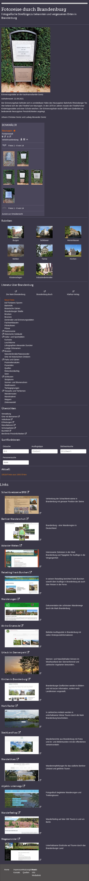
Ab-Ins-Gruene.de (10, 625)
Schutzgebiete (7, 428)
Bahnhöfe (8, 305)
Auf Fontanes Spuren (13, 303)
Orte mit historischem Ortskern (17, 357)
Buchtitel (5, 431)
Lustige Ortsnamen (12, 348)
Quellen (7, 368)
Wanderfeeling (9, 812)
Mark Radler (8, 706)
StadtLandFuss (9, 732)
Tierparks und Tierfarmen (15, 391)
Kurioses (8, 340)
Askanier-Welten (10, 545)
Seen (6, 374)
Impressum (18, 870)
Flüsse (7, 328)
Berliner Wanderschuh (13, 519)
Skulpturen (9, 379)
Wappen (8, 399)
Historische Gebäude (13, 334)
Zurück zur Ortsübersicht (12, 214)
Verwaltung (6, 414)
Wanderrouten (10, 394)
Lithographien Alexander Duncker (18, 345)
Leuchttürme (9, 342)
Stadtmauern (9, 385)
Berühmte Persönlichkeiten (12, 434)
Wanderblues (8, 759)
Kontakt (16, 872)
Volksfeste (5, 419)
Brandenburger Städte (13, 311)
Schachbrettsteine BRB (13, 492)
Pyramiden (9, 365)
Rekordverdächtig (11, 371)
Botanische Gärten (12, 308)
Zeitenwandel (10, 402)
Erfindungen (6, 422)
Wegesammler (9, 839)
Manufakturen (7, 425)
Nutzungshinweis (30, 870)
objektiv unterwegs (11, 786)
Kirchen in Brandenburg (14, 679)
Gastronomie (9, 331)
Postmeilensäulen (12, 362)
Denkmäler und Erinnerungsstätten (19, 320)
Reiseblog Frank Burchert (15, 572)
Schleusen (8, 377)
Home (6, 870)
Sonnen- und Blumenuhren (15, 382)
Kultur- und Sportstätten (14, 337)
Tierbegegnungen (11, 388)
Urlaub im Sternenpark (13, 652)
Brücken (7, 314)
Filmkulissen (9, 325)
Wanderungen (8, 599)
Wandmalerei (10, 396)
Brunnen (8, 317)
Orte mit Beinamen (9, 417)
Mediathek (36, 875)
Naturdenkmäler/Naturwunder (16, 354)
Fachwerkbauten (11, 323)
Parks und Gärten (11, 360)
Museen (7, 351)
